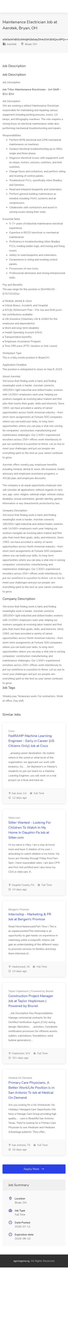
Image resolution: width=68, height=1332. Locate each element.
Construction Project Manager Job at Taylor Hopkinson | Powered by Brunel (30, 1001)
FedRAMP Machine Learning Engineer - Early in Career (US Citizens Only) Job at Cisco (31, 741)
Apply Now (34, 1169)
